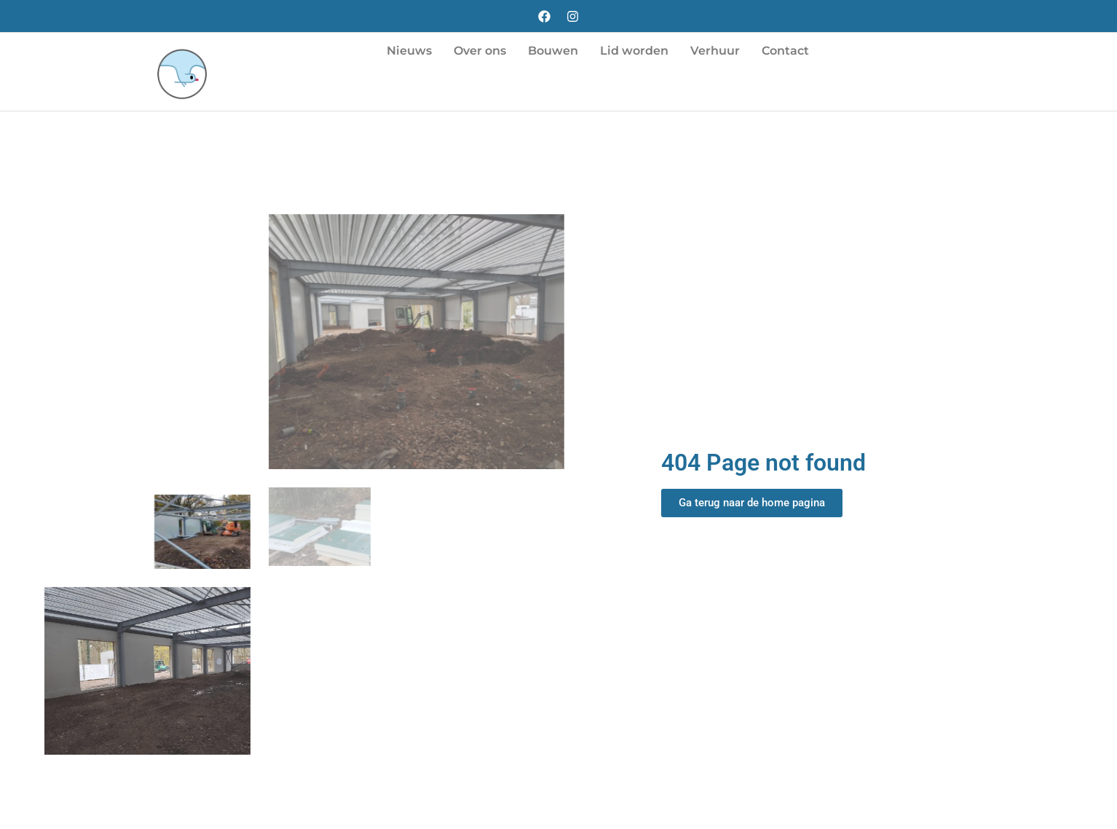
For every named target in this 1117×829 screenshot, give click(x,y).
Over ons (480, 51)
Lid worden (634, 51)
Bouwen (553, 51)
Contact (785, 51)
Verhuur (715, 51)
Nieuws (409, 51)
